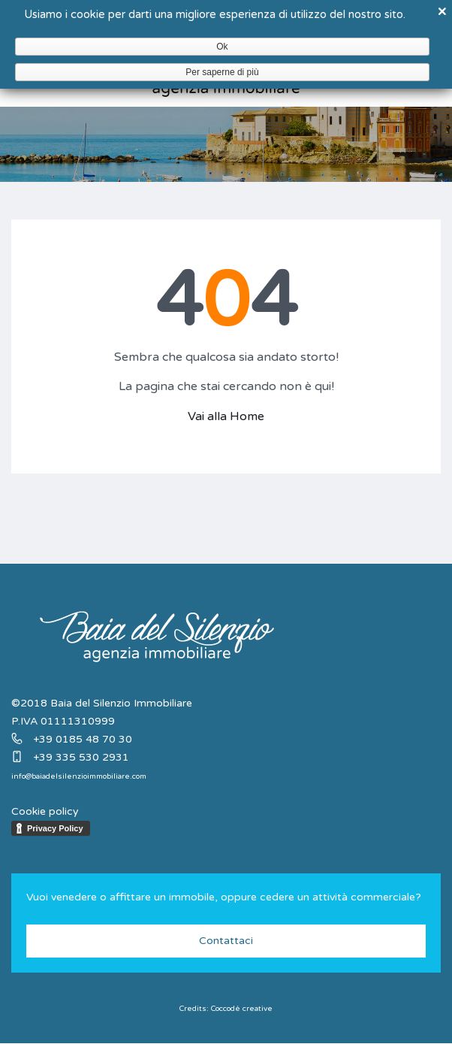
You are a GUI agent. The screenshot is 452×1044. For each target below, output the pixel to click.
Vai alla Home (226, 416)
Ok (222, 46)
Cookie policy (45, 811)
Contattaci (226, 940)
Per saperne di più (221, 72)
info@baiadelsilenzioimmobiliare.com (78, 776)
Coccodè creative (242, 1008)
